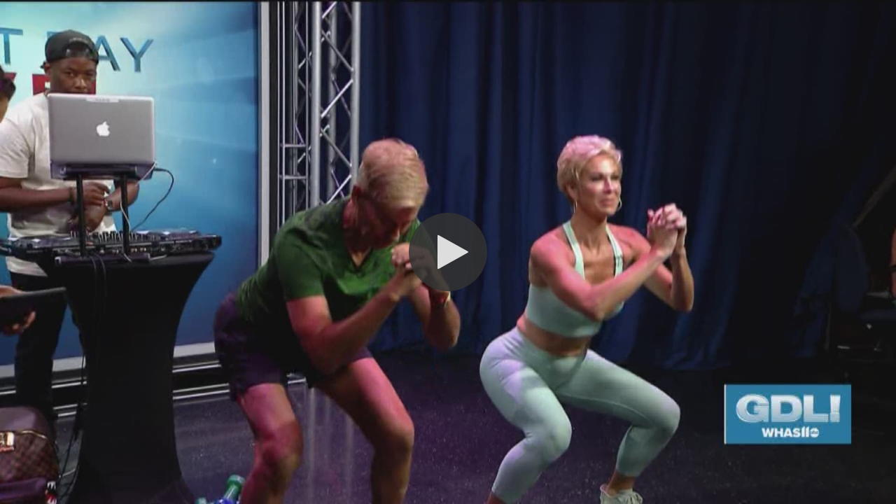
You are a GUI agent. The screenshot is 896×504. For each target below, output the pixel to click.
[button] (448, 252)
